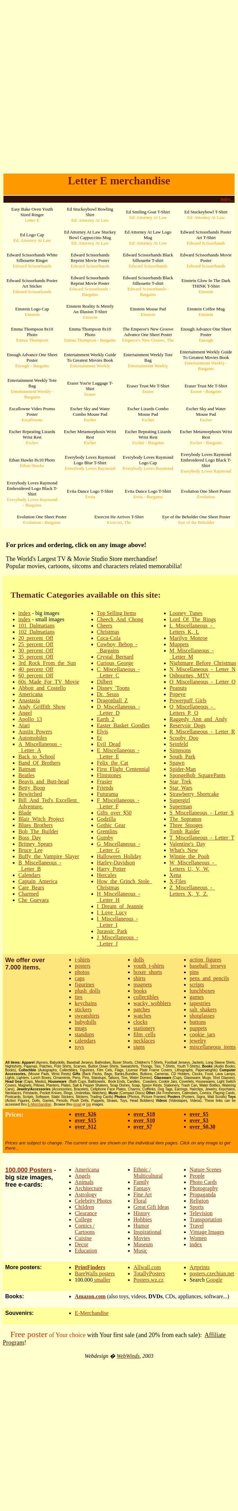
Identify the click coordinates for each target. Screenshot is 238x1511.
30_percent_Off (35, 650)
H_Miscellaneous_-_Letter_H (118, 897)
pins (194, 972)
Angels (82, 1176)
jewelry (198, 1041)
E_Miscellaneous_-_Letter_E (118, 753)
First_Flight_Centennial (123, 769)
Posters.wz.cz (149, 1280)
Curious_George (115, 663)
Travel (197, 1226)
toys (79, 1047)
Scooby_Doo (184, 738)
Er (99, 738)
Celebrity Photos (93, 1201)
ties (78, 997)
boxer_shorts (148, 972)
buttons (198, 1022)
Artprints (200, 1267)
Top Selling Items (116, 613)
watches (143, 1016)
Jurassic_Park (112, 931)
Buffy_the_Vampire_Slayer (48, 856)
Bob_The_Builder (38, 831)
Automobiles (32, 738)
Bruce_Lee (30, 850)
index (24, 613)
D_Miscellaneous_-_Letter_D (118, 710)
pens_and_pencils (209, 978)
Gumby (105, 838)
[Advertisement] (118, 91)
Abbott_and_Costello (42, 688)
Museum (143, 1244)
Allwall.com (147, 1267)
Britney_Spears (35, 844)
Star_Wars (181, 788)
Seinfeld (179, 744)
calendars (85, 1041)
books (140, 991)
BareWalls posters (95, 1273)
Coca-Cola (108, 638)
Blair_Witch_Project (41, 819)
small (77, 1104)
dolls (139, 960)
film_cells (145, 1034)
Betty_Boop (31, 788)
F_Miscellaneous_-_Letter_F (118, 803)
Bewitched (30, 794)
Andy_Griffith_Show (42, 707)
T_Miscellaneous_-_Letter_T (202, 838)
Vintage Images (207, 1232)
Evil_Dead (108, 744)
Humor (141, 1226)
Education (86, 1251)
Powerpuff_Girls (188, 700)
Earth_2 (106, 719)
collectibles (146, 997)
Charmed (28, 894)
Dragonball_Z (112, 700)
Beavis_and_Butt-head (43, 781)
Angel (25, 713)
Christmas (108, 632)
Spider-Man (183, 769)
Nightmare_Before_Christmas (203, 663)
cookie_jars (202, 1034)
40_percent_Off (35, 669)
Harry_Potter (111, 869)
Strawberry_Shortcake (194, 794)
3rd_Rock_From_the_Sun (47, 663)
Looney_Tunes (186, 613)
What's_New (184, 850)
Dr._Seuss (108, 694)
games (197, 997)
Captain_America (37, 881)
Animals (84, 1182)
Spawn (177, 763)
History (142, 1213)
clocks (141, 1022)
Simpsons (180, 750)
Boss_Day (29, 838)
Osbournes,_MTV (190, 675)
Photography (204, 1188)
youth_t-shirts (149, 966)
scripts (197, 984)
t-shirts (82, 960)
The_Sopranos (185, 819)
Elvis (102, 732)
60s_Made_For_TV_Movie (48, 682)
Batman (27, 769)
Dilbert (104, 682)
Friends (105, 788)
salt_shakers (203, 1009)
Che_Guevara (33, 900)
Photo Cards (203, 1182)
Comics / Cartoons (85, 1229)
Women (198, 1238)
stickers (83, 1009)
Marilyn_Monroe (189, 638)
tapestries (200, 1003)
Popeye (178, 694)
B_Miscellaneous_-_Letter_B (39, 866)
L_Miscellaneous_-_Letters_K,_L (192, 629)
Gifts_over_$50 (114, 813)
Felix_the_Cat (112, 763)
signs (139, 1047)
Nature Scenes (205, 1169)
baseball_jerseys (208, 966)
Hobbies (143, 1219)
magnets (143, 984)
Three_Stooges (186, 825)
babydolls (85, 1022)
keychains (86, 1003)
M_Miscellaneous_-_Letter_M (192, 654)
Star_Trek (180, 781)
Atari (24, 725)
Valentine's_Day (187, 844)
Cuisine (83, 1238)
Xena (175, 875)
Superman (181, 806)
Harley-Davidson (116, 863)
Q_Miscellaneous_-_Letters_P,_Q (193, 710)
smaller (101, 1280)
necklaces (144, 1041)
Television (201, 1213)
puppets (198, 1028)
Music (140, 1251)
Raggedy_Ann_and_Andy (198, 719)
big (88, 1104)
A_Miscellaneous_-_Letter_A (40, 747)
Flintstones (109, 775)
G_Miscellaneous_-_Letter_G (118, 847)
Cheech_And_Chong (120, 619)
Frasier (104, 781)
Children (84, 1207)
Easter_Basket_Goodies (123, 725)
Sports (197, 1207)
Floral (140, 1201)
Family (141, 1182)
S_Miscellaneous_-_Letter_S (202, 813)
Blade (24, 813)
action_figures (205, 960)
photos (82, 972)
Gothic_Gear (111, 825)
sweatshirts (87, 1016)
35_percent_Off (35, 657)
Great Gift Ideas (151, 1207)
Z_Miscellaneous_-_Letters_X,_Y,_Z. (192, 891)
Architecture (88, 1188)
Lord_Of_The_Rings (193, 619)
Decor (81, 1244)
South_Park (182, 756)
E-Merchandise (39, 1104)
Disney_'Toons (113, 688)
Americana (30, 694)
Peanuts (178, 688)
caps (79, 978)
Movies (142, 1238)
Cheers (104, 626)
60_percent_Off (35, 675)
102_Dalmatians (36, 632)
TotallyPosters (149, 1273)
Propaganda (203, 1194)
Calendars (29, 875)
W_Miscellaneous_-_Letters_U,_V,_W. (193, 866)
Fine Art (143, 1194)
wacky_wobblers (152, 1003)
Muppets (179, 644)
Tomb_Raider (185, 831)
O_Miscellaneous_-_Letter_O (203, 682)
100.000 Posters (28, 1170)
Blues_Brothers (35, 825)
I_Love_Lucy (112, 912)
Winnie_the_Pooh (189, 856)
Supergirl (180, 800)
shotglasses (202, 1016)
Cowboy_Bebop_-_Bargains (117, 647)
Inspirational (148, 1232)
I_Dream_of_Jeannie (120, 906)
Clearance (86, 1213)
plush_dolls (87, 991)
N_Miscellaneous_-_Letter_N (203, 669)
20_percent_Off (35, 638)
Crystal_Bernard (115, 657)
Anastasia (29, 700)
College (83, 1219)
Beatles (26, 775)
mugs (81, 1028)
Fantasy (142, 1188)
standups (84, 1034)
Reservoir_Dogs (187, 725)
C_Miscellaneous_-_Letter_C (118, 672)
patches (142, 1009)
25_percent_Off (35, 644)
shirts (140, 978)
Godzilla (106, 819)
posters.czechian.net (212, 1273)
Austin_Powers (35, 732)
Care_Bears (31, 887)
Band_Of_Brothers (39, 763)
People (197, 1176)
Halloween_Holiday (119, 856)
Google (214, 1280)
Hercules (107, 875)
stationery (144, 1028)
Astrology (86, 1194)
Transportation (206, 1219)
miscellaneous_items (213, 1047)
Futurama (107, 794)
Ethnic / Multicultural (148, 1173)
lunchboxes (202, 991)
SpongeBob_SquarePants (198, 775)
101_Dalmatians (36, 626)
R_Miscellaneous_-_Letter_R (202, 732)
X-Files (178, 881)
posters (82, 966)
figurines (84, 984)
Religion (199, 1201)
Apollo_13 (30, 719)
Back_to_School (36, 756)
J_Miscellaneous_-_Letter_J (117, 940)
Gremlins (107, 831)
